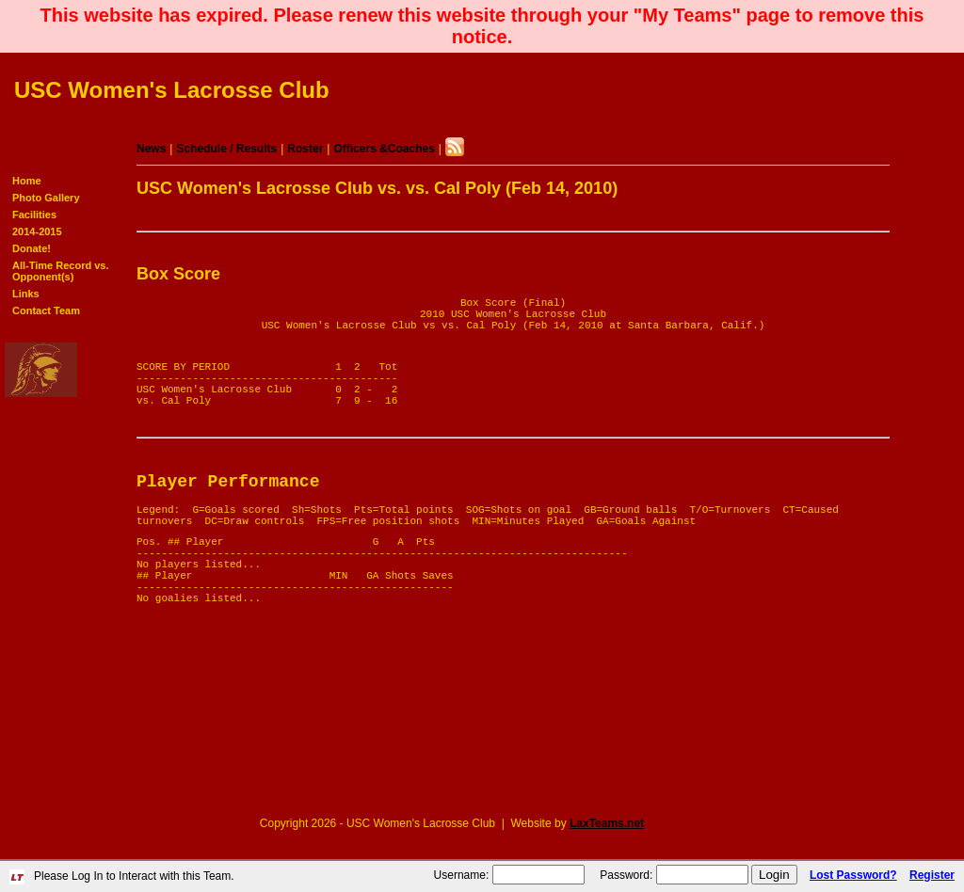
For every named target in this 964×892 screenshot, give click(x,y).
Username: (462, 875)
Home (26, 180)
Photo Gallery (46, 197)
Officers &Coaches (383, 148)
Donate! (31, 248)
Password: (626, 875)
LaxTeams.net (607, 823)
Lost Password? (853, 875)
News (151, 148)
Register (932, 875)
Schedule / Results (226, 148)
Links (26, 293)
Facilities (34, 214)
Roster (305, 148)
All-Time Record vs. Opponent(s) (60, 271)
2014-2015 (37, 231)
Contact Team (46, 310)
